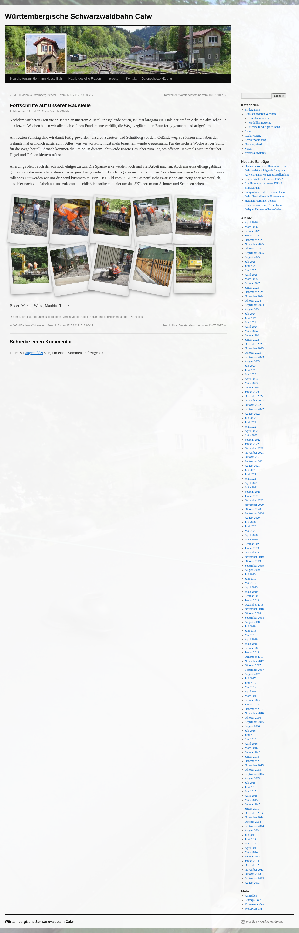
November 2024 (254, 296)
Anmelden (251, 895)
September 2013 (254, 878)
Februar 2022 (252, 439)
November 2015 (254, 765)
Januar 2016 (252, 756)
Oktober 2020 (253, 509)
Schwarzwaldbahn (255, 140)
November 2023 (254, 348)
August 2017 (252, 674)
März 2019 (251, 591)
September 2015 (254, 774)
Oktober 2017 (253, 665)
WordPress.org (253, 908)
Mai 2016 (250, 739)
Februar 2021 (252, 491)
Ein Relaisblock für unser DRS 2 (264, 179)
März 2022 (251, 435)
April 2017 (251, 691)
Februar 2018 (252, 648)
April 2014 (251, 848)
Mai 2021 (250, 478)
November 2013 (254, 869)
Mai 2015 (250, 791)
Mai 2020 (250, 530)
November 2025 (254, 244)
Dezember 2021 (254, 448)
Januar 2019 (252, 600)
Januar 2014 (252, 861)
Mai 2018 (250, 635)
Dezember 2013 (254, 865)
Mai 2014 (250, 843)
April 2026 (251, 222)
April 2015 (251, 795)
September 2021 (254, 461)
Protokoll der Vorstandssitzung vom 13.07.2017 (194, 95)
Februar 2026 (252, 231)
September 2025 (254, 253)
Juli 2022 (250, 418)
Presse (248, 131)
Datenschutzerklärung (157, 78)
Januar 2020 (252, 548)
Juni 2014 (250, 839)
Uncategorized (253, 144)
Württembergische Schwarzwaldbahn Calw (78, 16)
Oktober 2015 (253, 769)
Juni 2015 (250, 787)
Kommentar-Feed (255, 904)
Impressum (113, 78)
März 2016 (251, 748)
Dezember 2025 (254, 240)
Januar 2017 (252, 704)
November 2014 (254, 817)
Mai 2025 (250, 270)
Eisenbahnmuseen (259, 118)
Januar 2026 (252, 235)
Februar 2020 (252, 544)
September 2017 (254, 669)
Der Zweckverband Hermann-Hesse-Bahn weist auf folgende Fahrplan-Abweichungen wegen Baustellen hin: (267, 170)
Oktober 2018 (253, 613)
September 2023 (254, 357)
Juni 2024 (250, 318)
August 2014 (252, 830)
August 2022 (252, 413)
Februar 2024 (252, 335)
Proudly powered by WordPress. (264, 921)
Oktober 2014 (253, 821)
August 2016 (252, 726)
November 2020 (254, 504)
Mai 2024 (250, 322)
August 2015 (252, 778)
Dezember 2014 (254, 813)
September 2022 (254, 409)
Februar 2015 (252, 804)
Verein (66, 316)
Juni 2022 (250, 422)
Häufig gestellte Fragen (84, 78)
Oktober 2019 (253, 561)
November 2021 (254, 452)
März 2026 (251, 226)
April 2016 (251, 743)
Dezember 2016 (254, 709)
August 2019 (252, 570)
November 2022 (254, 400)
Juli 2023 (250, 365)
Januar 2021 (252, 496)
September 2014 (254, 826)
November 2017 (254, 661)
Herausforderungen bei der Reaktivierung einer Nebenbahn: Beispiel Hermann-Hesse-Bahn (264, 205)
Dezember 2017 (254, 656)
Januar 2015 (252, 808)
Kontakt (131, 78)
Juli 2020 (250, 522)
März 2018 (251, 643)
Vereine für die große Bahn (264, 127)
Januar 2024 (252, 339)
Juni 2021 (250, 474)
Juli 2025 (250, 261)
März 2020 (251, 539)
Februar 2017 (252, 700)
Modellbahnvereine (260, 122)
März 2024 (251, 331)
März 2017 (251, 696)
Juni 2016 (250, 735)
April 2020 (251, 535)
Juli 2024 (250, 313)
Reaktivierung (253, 135)
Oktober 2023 (253, 352)
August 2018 (252, 622)
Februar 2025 (252, 283)
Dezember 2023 (254, 344)
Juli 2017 (250, 678)
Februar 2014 (252, 856)
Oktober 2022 (253, 405)
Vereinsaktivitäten (255, 153)
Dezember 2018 (254, 604)
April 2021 (251, 483)
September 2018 (254, 617)
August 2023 (252, 361)
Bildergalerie (53, 316)
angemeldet (34, 353)
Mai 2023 (250, 374)
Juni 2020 (250, 526)
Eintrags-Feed (253, 900)
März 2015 (251, 800)
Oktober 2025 (253, 248)
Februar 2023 (252, 387)
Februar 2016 (252, 752)
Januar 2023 (252, 392)
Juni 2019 (250, 578)
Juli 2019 (250, 574)
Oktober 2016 (253, 717)
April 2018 (251, 639)
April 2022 (251, 431)
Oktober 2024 (253, 300)
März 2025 (251, 279)
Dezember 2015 (254, 761)
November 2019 (254, 557)
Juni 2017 (250, 682)
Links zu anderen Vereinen (260, 114)
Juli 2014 (250, 834)
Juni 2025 (250, 266)
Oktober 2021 (253, 457)
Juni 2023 (250, 370)
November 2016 (254, 713)
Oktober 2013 (253, 874)
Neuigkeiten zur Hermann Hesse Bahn (37, 78)
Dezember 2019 (254, 552)
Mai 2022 (250, 426)
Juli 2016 (250, 730)
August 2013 (252, 882)
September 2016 (254, 722)
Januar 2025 (252, 287)
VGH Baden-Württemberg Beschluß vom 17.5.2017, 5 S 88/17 (51, 95)
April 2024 (251, 326)
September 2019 (254, 565)
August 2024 (252, 309)
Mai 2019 (250, 583)
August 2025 (252, 257)
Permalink (136, 316)
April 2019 (251, 587)
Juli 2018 (250, 626)
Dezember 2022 (254, 396)
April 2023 (251, 378)
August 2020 (252, 517)
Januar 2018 (252, 652)
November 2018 (254, 609)
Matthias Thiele (59, 111)
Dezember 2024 (254, 292)
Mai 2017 (250, 687)
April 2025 (251, 274)
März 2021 (251, 487)
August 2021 (252, 465)
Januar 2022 (252, 444)
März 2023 (251, 383)
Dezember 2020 (254, 500)
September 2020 (254, 513)
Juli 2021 (250, 470)
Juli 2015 (250, 782)
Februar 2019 (252, 596)
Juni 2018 (250, 630)
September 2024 (254, 305)
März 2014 (251, 852)
